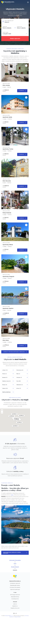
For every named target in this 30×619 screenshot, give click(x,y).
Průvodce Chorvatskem (15, 587)
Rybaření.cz (15, 606)
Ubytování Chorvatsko (15, 560)
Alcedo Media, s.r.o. (9, 615)
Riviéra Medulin (15, 566)
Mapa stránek (17, 616)
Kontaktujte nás (15, 598)
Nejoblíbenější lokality (15, 585)
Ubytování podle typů (15, 589)
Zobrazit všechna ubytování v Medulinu (14, 351)
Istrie (12, 494)
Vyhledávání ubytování (15, 583)
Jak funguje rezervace (15, 594)
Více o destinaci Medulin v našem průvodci (15, 553)
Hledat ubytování (15, 38)
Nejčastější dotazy (15, 596)
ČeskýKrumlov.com (15, 608)
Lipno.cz (15, 604)
